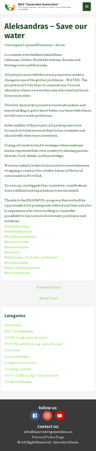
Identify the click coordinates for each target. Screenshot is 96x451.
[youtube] (60, 415)
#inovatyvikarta (17, 273)
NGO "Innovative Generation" (38, 4)
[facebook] (36, 415)
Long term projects (20, 363)
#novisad (11, 252)
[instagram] (49, 415)
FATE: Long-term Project (25, 338)
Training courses (17, 369)
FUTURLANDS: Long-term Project (33, 344)
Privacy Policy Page (48, 437)
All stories (12, 325)
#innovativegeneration (22, 268)
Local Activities (16, 357)
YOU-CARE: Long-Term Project (31, 376)
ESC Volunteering (18, 331)
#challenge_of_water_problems (30, 257)
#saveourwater (16, 242)
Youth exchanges (18, 382)
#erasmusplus (16, 247)
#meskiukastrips (18, 232)
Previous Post (48, 288)
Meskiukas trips (17, 226)
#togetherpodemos (20, 237)
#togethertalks (16, 263)
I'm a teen (12, 350)
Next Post (48, 299)
